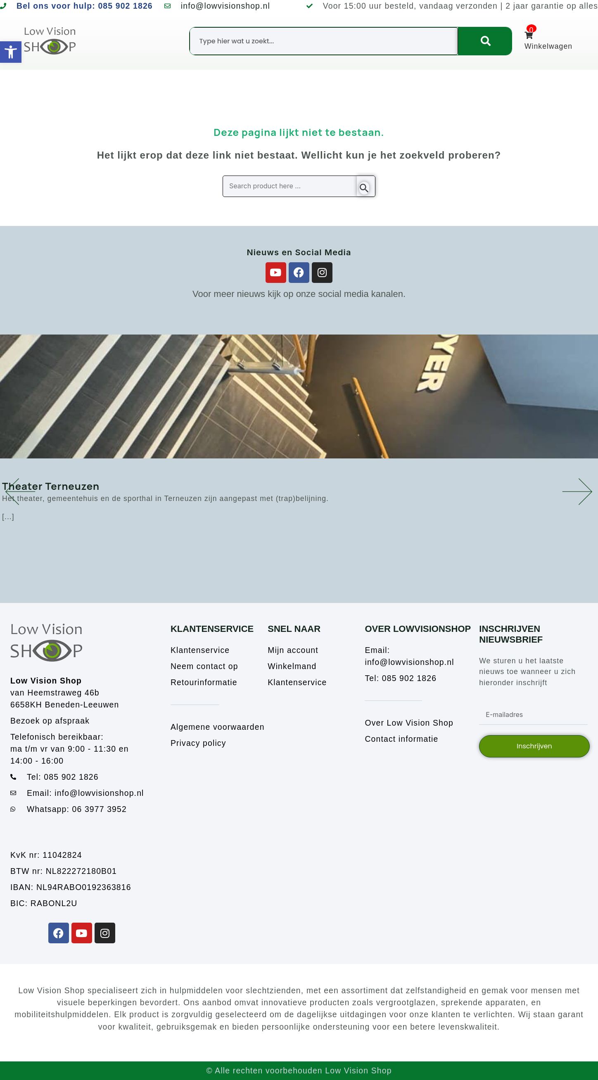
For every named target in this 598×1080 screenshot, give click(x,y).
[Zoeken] (485, 41)
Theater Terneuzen (51, 486)
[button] (20, 491)
